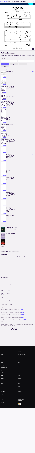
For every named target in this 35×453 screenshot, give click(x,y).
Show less (3, 321)
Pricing (2, 372)
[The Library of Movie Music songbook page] (3, 236)
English (2, 399)
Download (19, 362)
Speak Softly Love (3, 278)
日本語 (2, 404)
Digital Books (19, 386)
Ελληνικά (2, 402)
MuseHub (2, 394)
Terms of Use (2, 365)
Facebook (2, 378)
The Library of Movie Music (10, 233)
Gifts (1, 357)
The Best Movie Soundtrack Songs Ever (12, 239)
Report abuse (19, 351)
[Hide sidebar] (15, 229)
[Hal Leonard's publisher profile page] (8, 52)
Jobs (1, 351)
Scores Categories (20, 381)
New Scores (19, 378)
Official (4, 84)
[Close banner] (33, 4)
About (2, 349)
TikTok (2, 383)
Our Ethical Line (20, 349)
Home (2, 324)
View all (33, 222)
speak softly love (12, 324)
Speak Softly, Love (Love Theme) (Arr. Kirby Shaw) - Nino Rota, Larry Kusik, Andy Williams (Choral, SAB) (19, 256)
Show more (3, 246)
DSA (1, 370)
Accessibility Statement (4, 367)
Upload (29, 1)
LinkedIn (2, 381)
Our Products (2, 354)
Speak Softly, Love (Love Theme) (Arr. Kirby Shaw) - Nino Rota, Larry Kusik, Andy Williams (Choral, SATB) (19, 262)
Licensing (2, 362)
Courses (19, 383)
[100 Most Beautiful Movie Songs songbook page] (3, 229)
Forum (18, 365)
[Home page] (4, 1)
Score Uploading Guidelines (21, 354)
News (18, 388)
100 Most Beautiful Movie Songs (11, 227)
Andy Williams (6, 324)
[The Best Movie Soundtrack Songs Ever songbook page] (3, 242)
